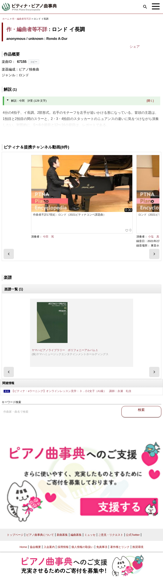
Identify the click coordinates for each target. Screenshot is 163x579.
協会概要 (35, 547)
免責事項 (101, 547)
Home (23, 547)
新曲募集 (62, 534)
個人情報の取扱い (82, 547)
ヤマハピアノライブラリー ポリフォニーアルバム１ (65, 350)
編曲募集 (76, 534)
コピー (33, 61)
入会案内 (49, 547)
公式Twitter (133, 534)
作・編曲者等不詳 (21, 18)
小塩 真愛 (155, 236)
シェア (135, 46)
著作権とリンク (120, 547)
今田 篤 (48, 236)
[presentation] (9, 254)
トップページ (15, 534)
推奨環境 (137, 547)
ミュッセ (89, 534)
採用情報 (63, 547)
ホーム (5, 18)
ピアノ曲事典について (40, 534)
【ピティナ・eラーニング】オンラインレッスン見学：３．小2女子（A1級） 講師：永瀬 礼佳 (71, 391)
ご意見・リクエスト (110, 534)
